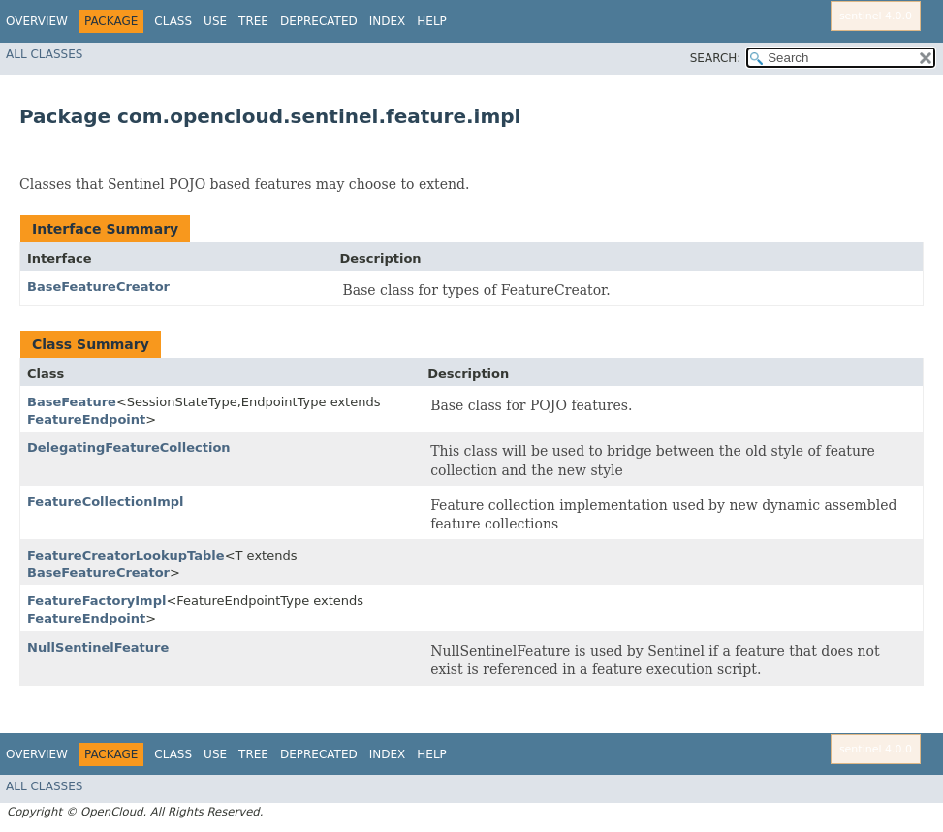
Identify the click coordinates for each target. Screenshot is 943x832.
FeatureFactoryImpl (96, 600)
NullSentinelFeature (98, 647)
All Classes (44, 54)
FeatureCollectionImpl (105, 502)
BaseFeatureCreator (98, 286)
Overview (37, 21)
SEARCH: (715, 58)
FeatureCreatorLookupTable (126, 555)
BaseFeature (71, 402)
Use (215, 21)
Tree (253, 21)
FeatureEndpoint (86, 419)
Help (432, 21)
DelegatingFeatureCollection (129, 447)
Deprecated (319, 21)
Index (387, 21)
